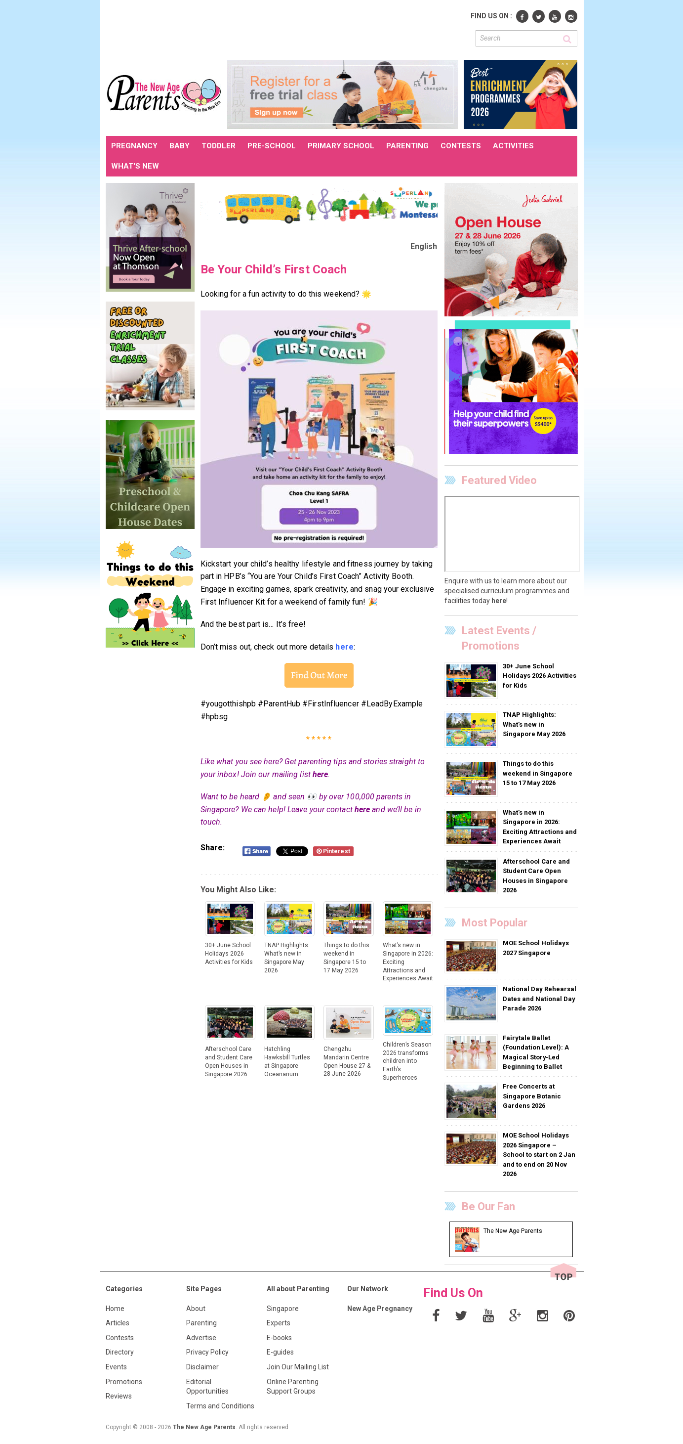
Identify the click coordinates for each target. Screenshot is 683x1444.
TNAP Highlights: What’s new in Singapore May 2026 (534, 724)
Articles (117, 1323)
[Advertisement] (286, 28)
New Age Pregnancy (379, 1309)
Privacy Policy (207, 1352)
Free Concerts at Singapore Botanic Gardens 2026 (532, 1096)
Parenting (201, 1323)
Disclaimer (202, 1367)
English (424, 246)
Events (116, 1367)
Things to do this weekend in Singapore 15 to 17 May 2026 (537, 773)
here (320, 774)
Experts (278, 1323)
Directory (120, 1352)
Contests (120, 1338)
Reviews (119, 1396)
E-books (279, 1338)
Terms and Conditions (220, 1406)
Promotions (124, 1382)
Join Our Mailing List (298, 1367)
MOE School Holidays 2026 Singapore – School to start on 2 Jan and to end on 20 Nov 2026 (539, 1155)
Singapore (283, 1309)
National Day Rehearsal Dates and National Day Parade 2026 (539, 998)
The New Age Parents (204, 1427)
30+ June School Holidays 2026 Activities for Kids (539, 675)
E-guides (280, 1352)
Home (115, 1309)
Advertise (201, 1338)
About (195, 1309)
